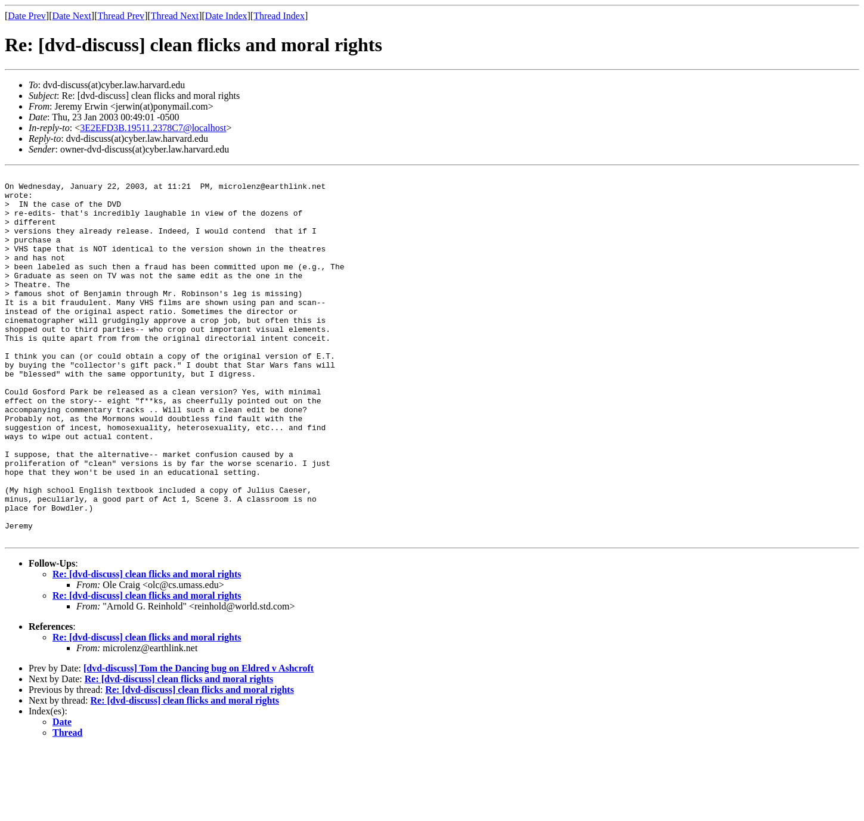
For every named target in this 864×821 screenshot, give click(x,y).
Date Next (71, 16)
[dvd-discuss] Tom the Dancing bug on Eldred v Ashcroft (198, 741)
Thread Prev (120, 16)
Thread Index (279, 16)
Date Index (226, 16)
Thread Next (175, 16)
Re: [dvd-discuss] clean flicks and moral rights (146, 647)
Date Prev (27, 16)
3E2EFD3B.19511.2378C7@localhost (153, 128)
